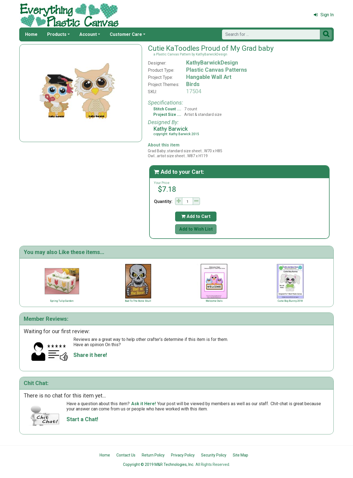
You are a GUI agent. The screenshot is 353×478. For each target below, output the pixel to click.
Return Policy (153, 455)
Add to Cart (195, 216)
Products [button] (56, 34)
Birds (193, 84)
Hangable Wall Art (208, 77)
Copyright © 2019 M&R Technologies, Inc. (158, 464)
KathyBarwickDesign (212, 62)
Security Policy (213, 455)
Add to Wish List (196, 229)
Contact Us (125, 455)
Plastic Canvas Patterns (216, 69)
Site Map (240, 455)
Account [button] (88, 34)
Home (31, 34)
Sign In (324, 14)
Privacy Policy (183, 455)
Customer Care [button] (126, 34)
